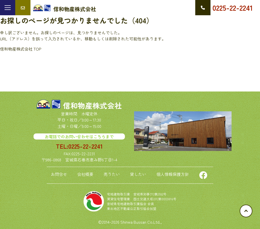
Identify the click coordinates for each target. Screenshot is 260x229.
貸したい (138, 174)
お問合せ (59, 174)
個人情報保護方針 (172, 174)
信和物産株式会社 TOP (20, 49)
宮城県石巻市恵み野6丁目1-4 (91, 160)
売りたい (112, 174)
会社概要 (85, 174)
